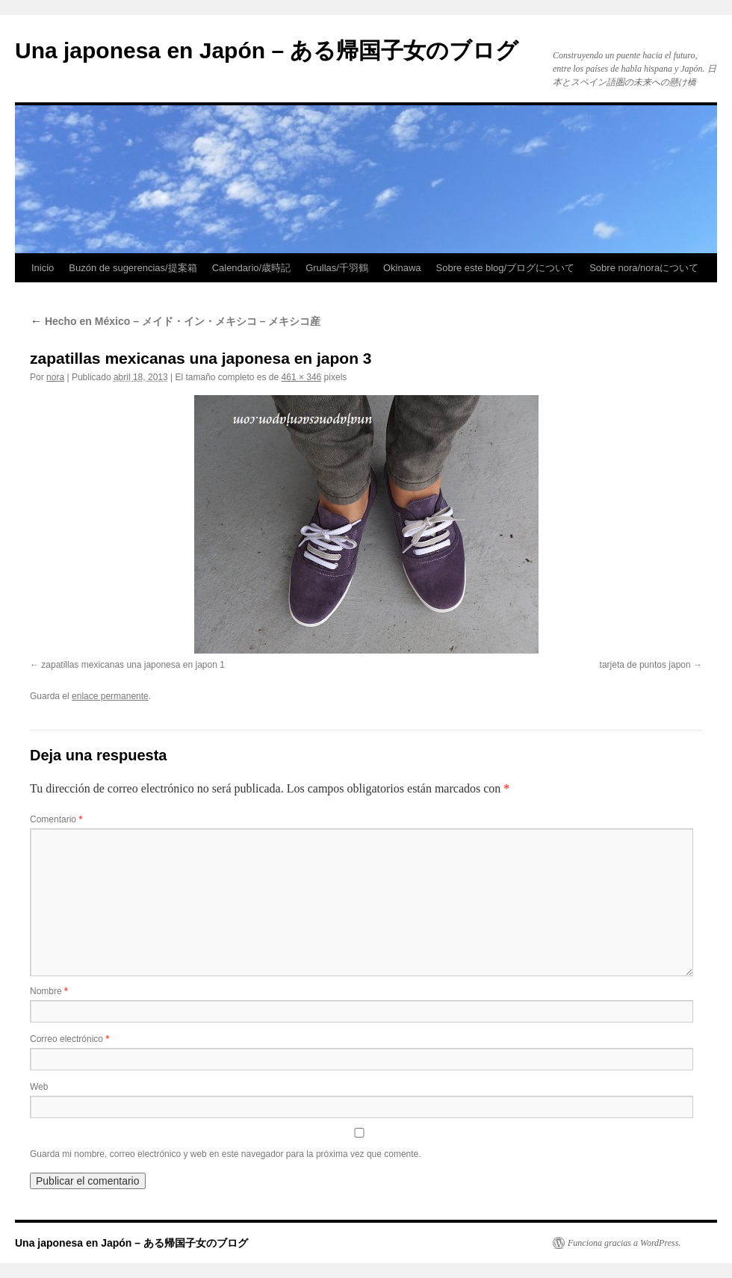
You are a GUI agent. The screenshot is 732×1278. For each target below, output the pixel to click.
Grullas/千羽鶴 (336, 267)
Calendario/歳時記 (251, 267)
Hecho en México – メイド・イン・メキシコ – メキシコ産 (175, 321)
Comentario (56, 819)
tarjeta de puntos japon (645, 665)
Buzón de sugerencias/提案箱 (132, 267)
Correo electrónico (69, 1039)
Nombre (49, 991)
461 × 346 (302, 377)
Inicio (42, 267)
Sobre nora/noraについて (643, 267)
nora (55, 377)
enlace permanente (110, 696)
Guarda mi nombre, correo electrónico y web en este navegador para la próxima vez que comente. (225, 1154)
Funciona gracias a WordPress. (624, 1243)
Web (39, 1087)
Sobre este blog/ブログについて (505, 267)
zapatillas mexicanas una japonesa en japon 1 (133, 665)
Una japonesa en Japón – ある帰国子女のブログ (266, 50)
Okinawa (402, 267)
